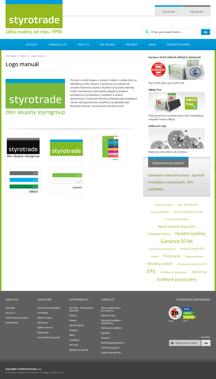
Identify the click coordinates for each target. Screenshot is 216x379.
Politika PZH (12, 322)
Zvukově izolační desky (177, 219)
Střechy (73, 315)
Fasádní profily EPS (192, 249)
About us (10, 312)
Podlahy (73, 330)
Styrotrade (169, 11)
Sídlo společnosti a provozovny (110, 309)
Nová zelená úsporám (176, 226)
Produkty (132, 44)
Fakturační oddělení (111, 327)
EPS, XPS (73, 344)
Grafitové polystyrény (177, 279)
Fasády (73, 320)
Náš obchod (107, 44)
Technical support (110, 347)
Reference (42, 322)
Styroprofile (196, 11)
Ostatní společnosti (111, 352)
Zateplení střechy (164, 204)
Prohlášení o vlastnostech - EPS (170, 182)
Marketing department (112, 342)
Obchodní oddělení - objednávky (111, 322)
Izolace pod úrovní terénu (162, 248)
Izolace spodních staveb (188, 212)
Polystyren (172, 255)
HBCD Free (199, 272)
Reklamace (43, 332)
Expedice (105, 332)
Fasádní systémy (190, 233)
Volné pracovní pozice (17, 317)
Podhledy (74, 340)
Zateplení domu (159, 233)
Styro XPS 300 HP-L (188, 205)
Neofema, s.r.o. (57, 372)
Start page (11, 55)
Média (152, 44)
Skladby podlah (160, 263)
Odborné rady (44, 317)
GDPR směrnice (45, 327)
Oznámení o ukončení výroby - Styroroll (176, 175)
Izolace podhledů (160, 211)
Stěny (72, 335)
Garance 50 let (58, 44)
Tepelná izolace (193, 256)
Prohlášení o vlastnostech (173, 272)
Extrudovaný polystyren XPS (192, 264)
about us (83, 44)
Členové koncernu (178, 44)
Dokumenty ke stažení (168, 163)
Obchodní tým (108, 315)
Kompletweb (32, 372)
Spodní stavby (76, 325)
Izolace (155, 256)
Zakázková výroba (78, 349)
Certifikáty (155, 189)
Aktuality (32, 44)
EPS (151, 271)
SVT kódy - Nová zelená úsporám (81, 309)
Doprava (105, 337)
